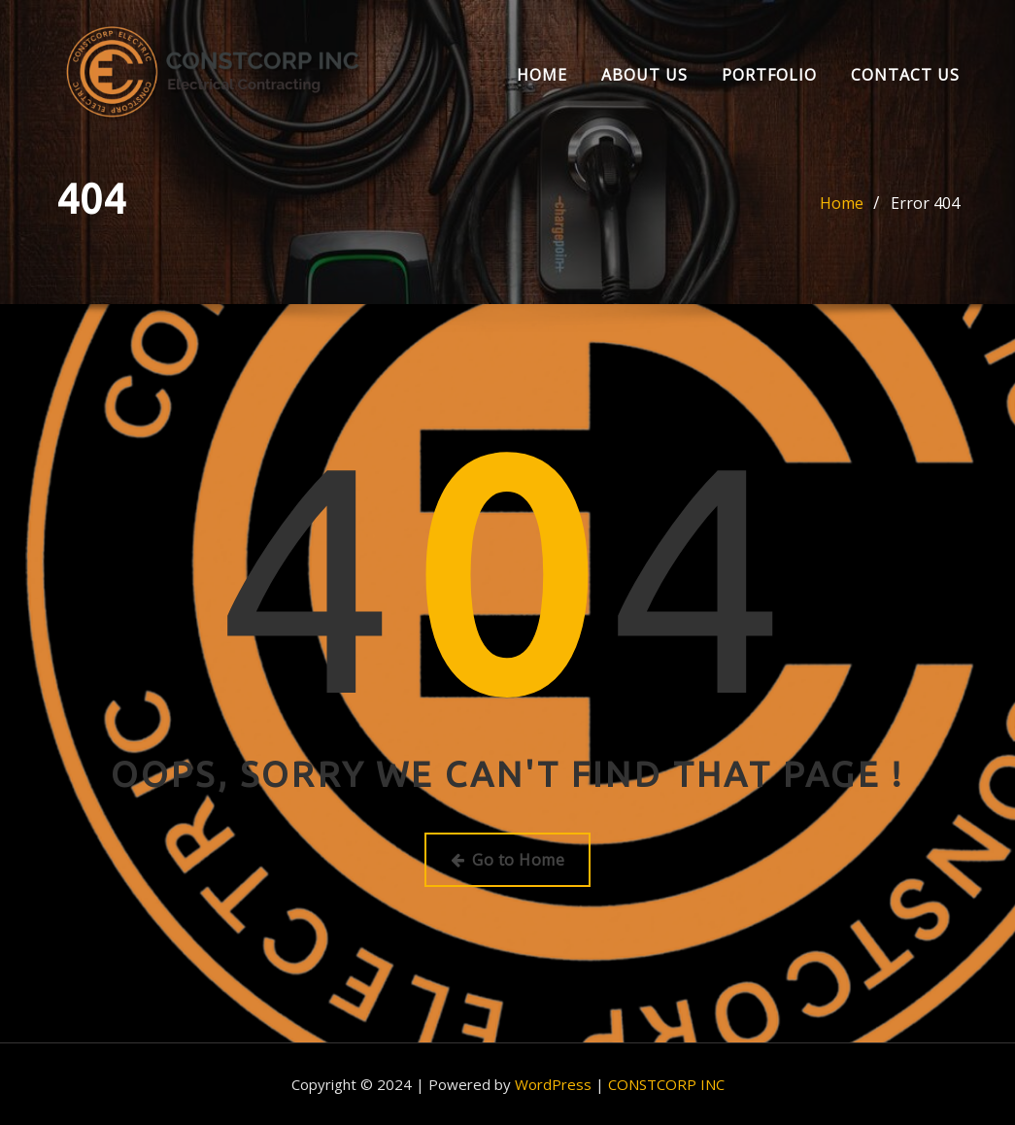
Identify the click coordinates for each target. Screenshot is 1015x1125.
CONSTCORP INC (666, 1084)
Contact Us (905, 74)
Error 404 (925, 203)
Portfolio (769, 74)
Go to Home (507, 859)
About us (644, 74)
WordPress (553, 1084)
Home (542, 74)
